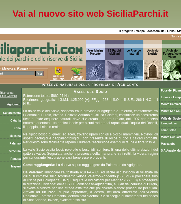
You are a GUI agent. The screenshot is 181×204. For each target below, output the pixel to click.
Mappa (140, 31)
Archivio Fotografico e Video (172, 53)
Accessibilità (156, 31)
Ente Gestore (8, 95)
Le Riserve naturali (133, 52)
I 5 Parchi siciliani (114, 52)
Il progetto (126, 31)
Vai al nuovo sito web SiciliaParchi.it (90, 13)
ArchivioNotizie (152, 52)
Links (170, 31)
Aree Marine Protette (95, 52)
